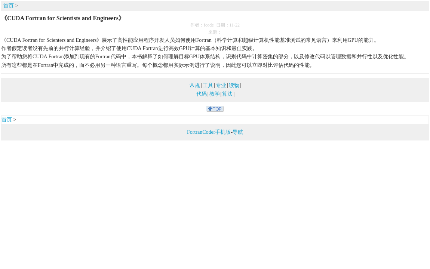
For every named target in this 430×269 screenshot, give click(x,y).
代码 (201, 94)
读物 (234, 85)
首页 (8, 6)
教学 (214, 94)
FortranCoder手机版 (209, 132)
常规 (195, 85)
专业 (221, 85)
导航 (238, 132)
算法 (227, 94)
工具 (208, 85)
